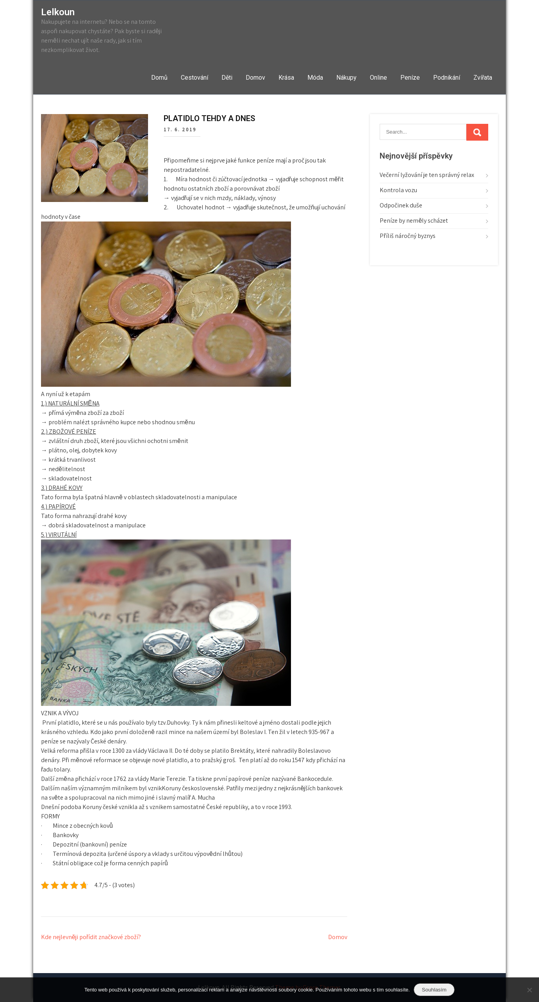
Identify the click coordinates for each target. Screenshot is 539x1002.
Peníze (410, 77)
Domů (159, 77)
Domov (255, 77)
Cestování (194, 77)
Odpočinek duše (401, 205)
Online (378, 77)
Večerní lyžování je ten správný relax (427, 175)
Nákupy (346, 77)
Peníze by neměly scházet (414, 220)
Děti (226, 77)
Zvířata (482, 77)
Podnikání (446, 77)
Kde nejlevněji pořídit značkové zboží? (91, 937)
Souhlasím (434, 990)
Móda (315, 77)
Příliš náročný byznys (407, 236)
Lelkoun (58, 12)
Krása (286, 77)
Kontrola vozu (398, 190)
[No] (529, 990)
